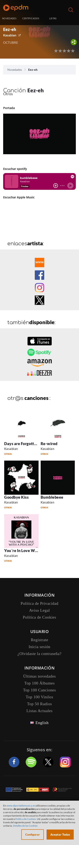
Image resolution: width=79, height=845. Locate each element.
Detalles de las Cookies (25, 825)
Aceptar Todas (60, 834)
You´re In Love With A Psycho (30, 550)
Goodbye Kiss (16, 497)
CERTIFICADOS (30, 18)
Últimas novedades (39, 676)
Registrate (39, 640)
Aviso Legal (39, 610)
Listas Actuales (39, 711)
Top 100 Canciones (39, 690)
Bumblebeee (52, 497)
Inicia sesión (71, 19)
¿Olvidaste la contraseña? (39, 653)
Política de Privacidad (39, 603)
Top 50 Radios (39, 704)
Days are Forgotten (21, 443)
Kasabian (9, 35)
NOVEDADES (9, 18)
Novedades (14, 69)
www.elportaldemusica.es (21, 805)
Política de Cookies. (25, 819)
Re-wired (49, 443)
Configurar (32, 834)
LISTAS (53, 18)
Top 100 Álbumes (39, 683)
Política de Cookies (39, 617)
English (41, 722)
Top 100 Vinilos (39, 697)
